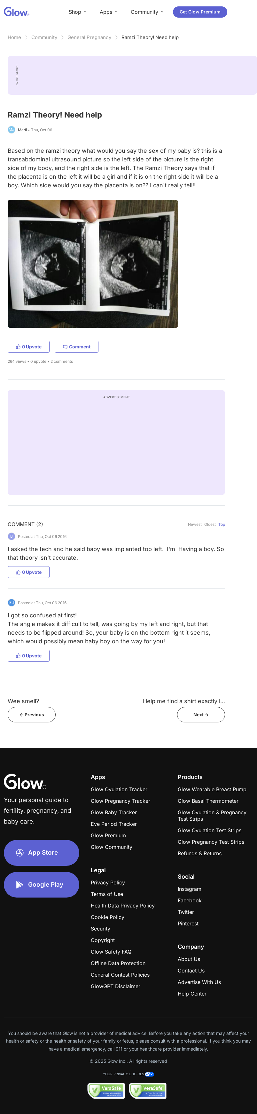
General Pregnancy (89, 37)
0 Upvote (29, 346)
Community (44, 37)
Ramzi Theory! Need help (150, 37)
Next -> (201, 714)
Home (14, 37)
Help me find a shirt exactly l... (184, 701)
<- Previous (31, 714)
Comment (76, 346)
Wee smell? (23, 701)
